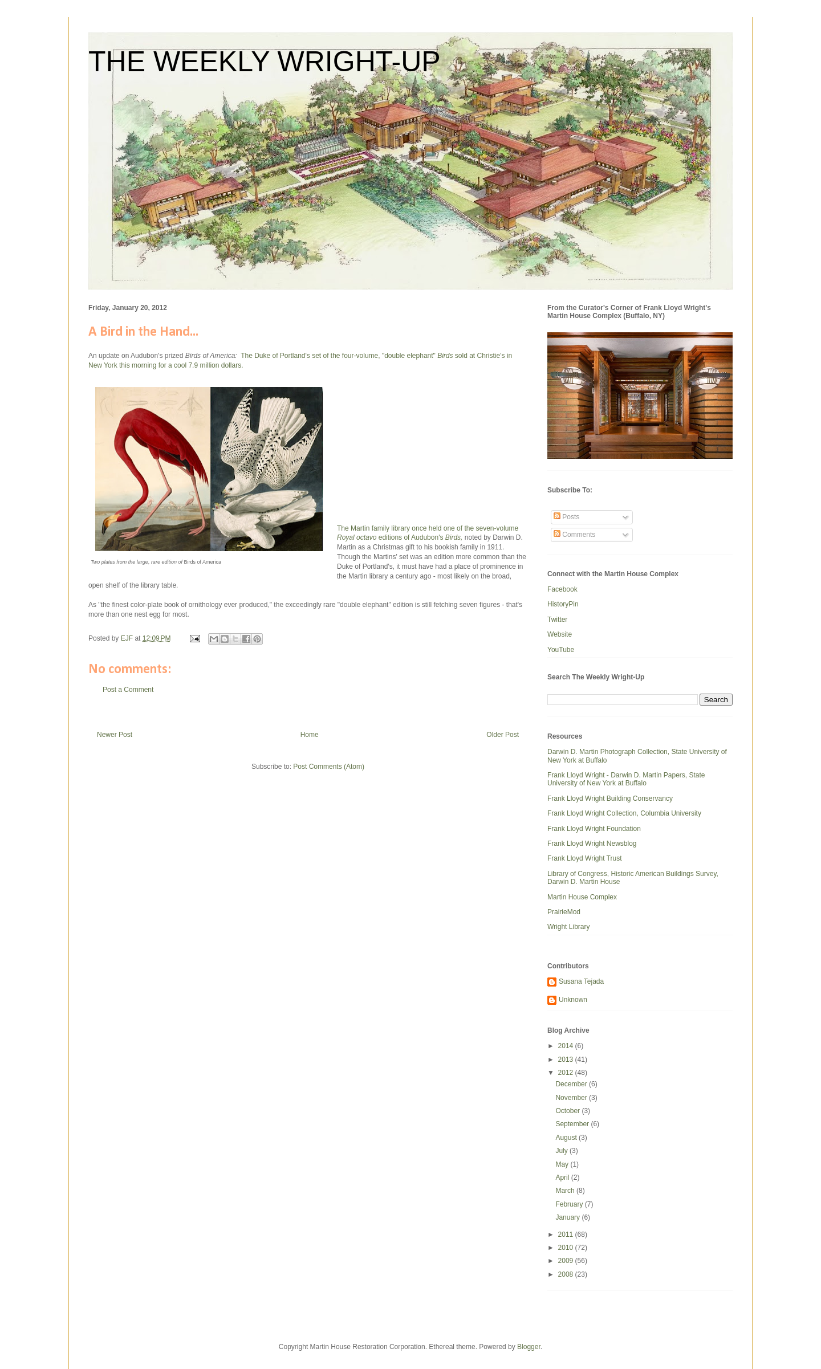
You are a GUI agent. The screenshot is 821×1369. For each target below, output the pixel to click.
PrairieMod (563, 912)
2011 (566, 1234)
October (568, 1111)
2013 (566, 1060)
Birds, (454, 537)
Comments (574, 535)
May (562, 1164)
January (568, 1217)
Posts (566, 517)
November (572, 1098)
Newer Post (114, 735)
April (563, 1177)
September (573, 1124)
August (567, 1138)
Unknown (573, 1000)
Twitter (557, 620)
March (565, 1191)
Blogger (528, 1347)
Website (559, 634)
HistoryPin (563, 604)
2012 (566, 1073)
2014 (566, 1046)
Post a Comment (128, 690)
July (562, 1151)
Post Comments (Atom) (328, 767)
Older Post (502, 735)
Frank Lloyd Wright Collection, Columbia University (624, 813)
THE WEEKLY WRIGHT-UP (264, 62)
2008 (566, 1274)
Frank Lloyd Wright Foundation (594, 829)
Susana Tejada (581, 981)
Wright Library (568, 927)
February (569, 1204)
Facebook (562, 589)
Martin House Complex (582, 897)
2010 (566, 1248)
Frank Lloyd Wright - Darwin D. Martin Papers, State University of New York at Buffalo (626, 779)
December (572, 1084)
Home (309, 735)
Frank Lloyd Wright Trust (584, 858)
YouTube (560, 650)
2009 (566, 1261)
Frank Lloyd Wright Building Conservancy (610, 798)
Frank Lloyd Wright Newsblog (592, 844)
